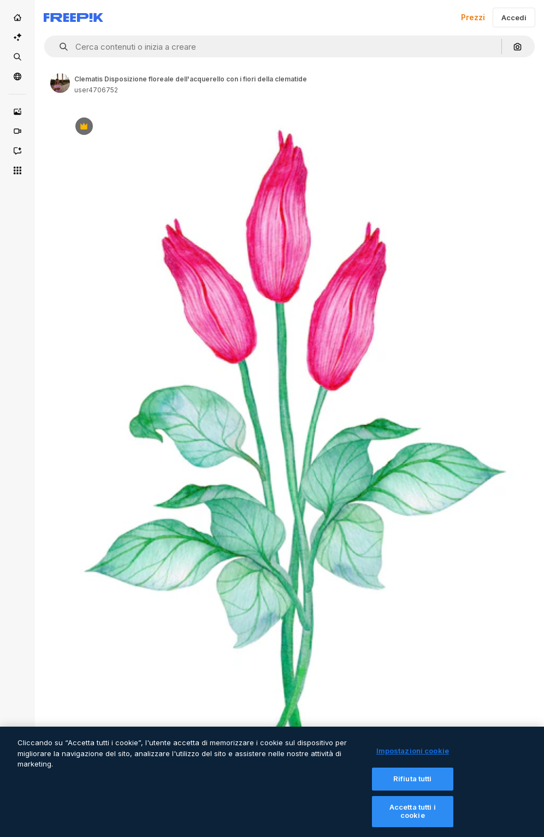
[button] (59, 47)
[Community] (17, 76)
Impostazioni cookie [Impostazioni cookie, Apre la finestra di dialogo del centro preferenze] (412, 757)
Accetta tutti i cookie (412, 818)
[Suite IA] (17, 37)
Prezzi (473, 17)
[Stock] (17, 57)
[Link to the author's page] (60, 83)
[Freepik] (73, 17)
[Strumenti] (17, 170)
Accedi (514, 17)
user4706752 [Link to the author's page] (96, 90)
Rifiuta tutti (412, 785)
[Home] (17, 17)
